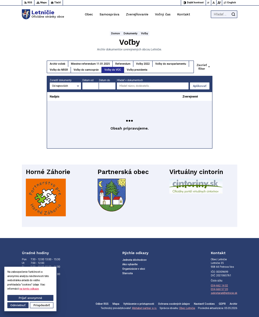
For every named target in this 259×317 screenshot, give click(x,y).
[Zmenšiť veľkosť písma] (208, 2)
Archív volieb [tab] (57, 63)
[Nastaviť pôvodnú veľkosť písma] (214, 2)
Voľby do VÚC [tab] (112, 69)
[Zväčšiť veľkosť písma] (219, 2)
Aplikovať (201, 86)
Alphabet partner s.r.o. (144, 308)
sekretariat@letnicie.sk (224, 293)
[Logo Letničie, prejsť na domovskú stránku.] (43, 14)
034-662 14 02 (219, 285)
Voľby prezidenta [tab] (137, 69)
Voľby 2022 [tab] (143, 63)
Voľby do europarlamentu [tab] (170, 63)
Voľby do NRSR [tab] (59, 69)
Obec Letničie (187, 308)
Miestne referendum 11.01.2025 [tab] (90, 63)
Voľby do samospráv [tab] (86, 69)
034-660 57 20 (219, 289)
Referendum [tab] (122, 63)
